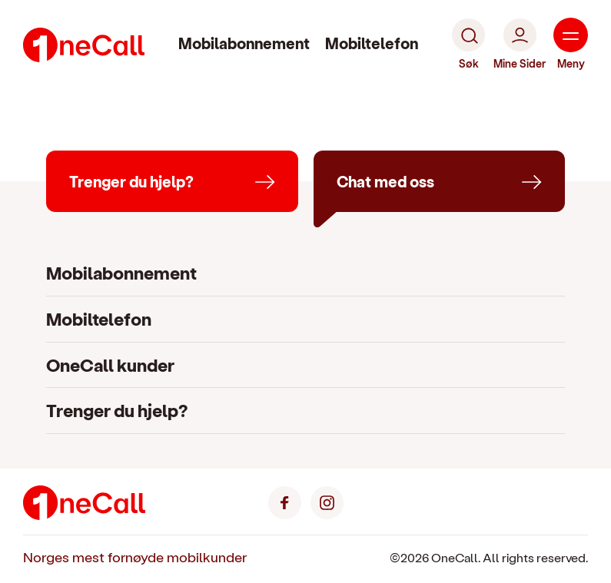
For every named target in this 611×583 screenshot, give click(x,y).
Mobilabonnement (244, 43)
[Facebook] (284, 501)
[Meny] (570, 44)
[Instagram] (327, 501)
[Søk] (468, 44)
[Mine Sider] (519, 44)
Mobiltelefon (371, 43)
